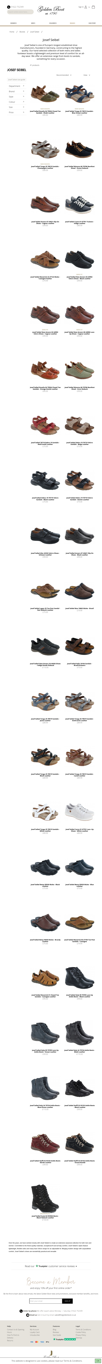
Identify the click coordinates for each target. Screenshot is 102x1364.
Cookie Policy (81, 1332)
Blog (54, 1329)
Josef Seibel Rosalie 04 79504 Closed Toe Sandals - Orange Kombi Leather (45, 388)
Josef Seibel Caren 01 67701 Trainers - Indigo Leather (79, 222)
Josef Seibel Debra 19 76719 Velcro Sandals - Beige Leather (79, 443)
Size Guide (57, 1335)
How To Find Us (13, 1335)
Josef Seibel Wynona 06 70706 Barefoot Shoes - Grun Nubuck (80, 388)
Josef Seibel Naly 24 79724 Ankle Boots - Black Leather (79, 1051)
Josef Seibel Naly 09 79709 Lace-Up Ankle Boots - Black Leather (79, 996)
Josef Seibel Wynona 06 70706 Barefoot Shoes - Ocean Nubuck (80, 167)
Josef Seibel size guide (16, 79)
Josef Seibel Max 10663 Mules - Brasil (80, 608)
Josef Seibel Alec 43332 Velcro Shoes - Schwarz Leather (45, 554)
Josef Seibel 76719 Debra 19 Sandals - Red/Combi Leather (45, 443)
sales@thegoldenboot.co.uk (65, 1315)
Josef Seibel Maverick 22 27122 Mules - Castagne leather (45, 278)
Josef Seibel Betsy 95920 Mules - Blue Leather (79, 885)
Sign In (81, 7)
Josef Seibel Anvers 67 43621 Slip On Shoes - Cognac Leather (45, 222)
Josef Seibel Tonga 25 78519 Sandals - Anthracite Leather (79, 720)
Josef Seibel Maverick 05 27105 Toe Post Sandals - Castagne (79, 941)
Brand (12, 91)
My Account (34, 1329)
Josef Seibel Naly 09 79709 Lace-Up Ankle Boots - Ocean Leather (45, 1051)
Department (14, 86)
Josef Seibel (34, 32)
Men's (33, 23)
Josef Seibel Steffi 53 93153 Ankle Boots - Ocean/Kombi (80, 1162)
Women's (13, 23)
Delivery (10, 1338)
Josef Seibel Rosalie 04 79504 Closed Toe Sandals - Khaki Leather (45, 112)
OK (98, 1360)
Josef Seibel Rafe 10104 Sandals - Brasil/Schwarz (79, 664)
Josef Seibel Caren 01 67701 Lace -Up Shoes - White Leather (80, 830)
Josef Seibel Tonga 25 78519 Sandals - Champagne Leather (45, 167)
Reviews (56, 1332)
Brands (72, 23)
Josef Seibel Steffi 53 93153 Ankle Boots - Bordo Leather (45, 1162)
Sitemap (79, 1338)
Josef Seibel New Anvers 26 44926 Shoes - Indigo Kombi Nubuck (45, 664)
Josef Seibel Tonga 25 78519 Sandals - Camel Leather (79, 775)
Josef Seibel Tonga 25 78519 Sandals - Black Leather (45, 775)
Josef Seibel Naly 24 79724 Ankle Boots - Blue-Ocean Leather (45, 1106)
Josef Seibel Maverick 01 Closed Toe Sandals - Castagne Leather (45, 996)
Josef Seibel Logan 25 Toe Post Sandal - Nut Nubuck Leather (45, 609)
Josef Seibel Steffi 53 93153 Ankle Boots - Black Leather (80, 1106)
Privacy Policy (81, 1335)
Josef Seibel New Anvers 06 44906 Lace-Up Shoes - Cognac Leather (80, 333)
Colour (12, 101)
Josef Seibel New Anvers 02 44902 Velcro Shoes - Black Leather (79, 278)
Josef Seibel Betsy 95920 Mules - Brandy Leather (45, 941)
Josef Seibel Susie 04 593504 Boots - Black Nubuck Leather (45, 1217)
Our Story (92, 23)
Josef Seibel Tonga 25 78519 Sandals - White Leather (45, 830)
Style (11, 96)
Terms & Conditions (73, 1360)
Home (12, 32)
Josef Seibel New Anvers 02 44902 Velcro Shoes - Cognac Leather (45, 333)
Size (11, 107)
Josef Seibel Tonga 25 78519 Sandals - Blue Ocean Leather (79, 112)
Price (11, 112)
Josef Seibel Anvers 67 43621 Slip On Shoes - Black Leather (79, 554)
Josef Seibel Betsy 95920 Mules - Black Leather (45, 885)
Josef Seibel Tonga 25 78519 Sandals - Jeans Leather (45, 720)
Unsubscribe (35, 1335)
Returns (10, 1340)
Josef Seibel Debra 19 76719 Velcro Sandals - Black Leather (45, 499)
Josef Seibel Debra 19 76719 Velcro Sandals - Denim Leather (79, 499)
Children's (52, 23)
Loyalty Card (34, 1332)
